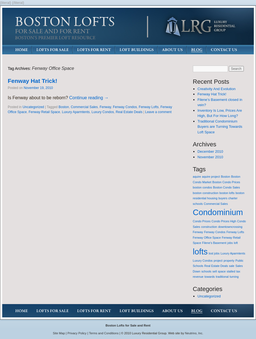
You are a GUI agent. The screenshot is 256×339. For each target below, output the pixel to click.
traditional (222, 276)
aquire (197, 176)
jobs (230, 242)
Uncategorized (33, 107)
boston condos (202, 187)
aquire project (211, 176)
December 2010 (210, 151)
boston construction (205, 193)
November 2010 (210, 157)
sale (231, 265)
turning (234, 276)
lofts (200, 251)
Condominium (218, 212)
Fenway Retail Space (44, 112)
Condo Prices (202, 221)
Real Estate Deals (129, 112)
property (229, 260)
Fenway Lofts (148, 107)
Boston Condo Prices (226, 182)
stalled (231, 271)
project (218, 260)
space (221, 271)
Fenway (105, 107)
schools (206, 271)
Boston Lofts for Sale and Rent (127, 325)
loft (236, 242)
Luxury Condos (103, 112)
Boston (64, 107)
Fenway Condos (125, 107)
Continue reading (88, 97)
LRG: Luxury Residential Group (200, 26)
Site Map (59, 333)
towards (209, 276)
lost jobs (214, 253)
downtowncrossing (230, 226)
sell (214, 271)
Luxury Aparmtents (76, 112)
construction (209, 226)
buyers (223, 198)
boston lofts (227, 193)
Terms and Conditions (104, 333)
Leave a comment (158, 112)
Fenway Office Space (207, 237)
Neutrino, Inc (193, 333)
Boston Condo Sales (226, 187)
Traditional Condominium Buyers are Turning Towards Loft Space (219, 126)
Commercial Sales (84, 107)
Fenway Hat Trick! (32, 81)
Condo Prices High (224, 221)
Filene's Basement (214, 242)
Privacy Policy (77, 333)
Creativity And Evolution (216, 89)
